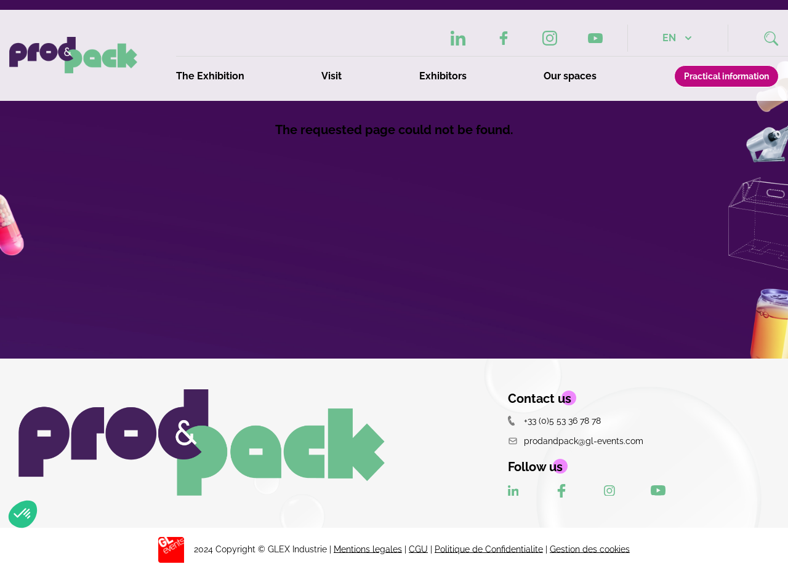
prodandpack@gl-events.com (575, 440)
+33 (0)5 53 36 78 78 (554, 420)
